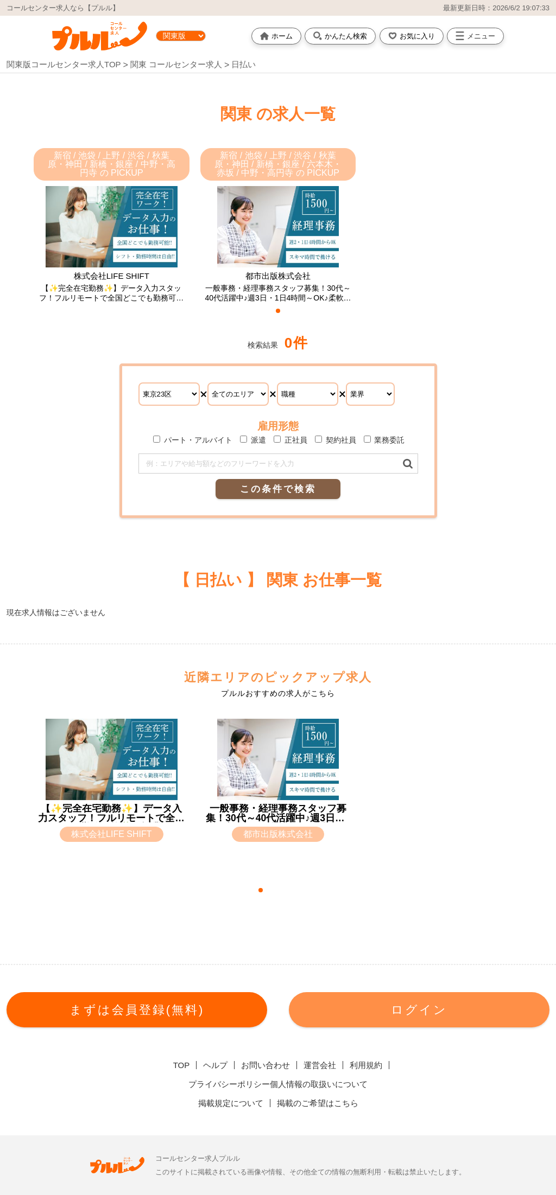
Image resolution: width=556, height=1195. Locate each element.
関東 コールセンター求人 (177, 64)
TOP (181, 1065)
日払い (243, 64)
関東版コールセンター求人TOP (64, 64)
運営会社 (320, 1065)
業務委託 (384, 440)
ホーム (276, 36)
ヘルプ (215, 1065)
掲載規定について (230, 1103)
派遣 (253, 440)
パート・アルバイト (192, 440)
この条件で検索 (278, 489)
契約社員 (335, 440)
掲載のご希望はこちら (317, 1103)
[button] (278, 311)
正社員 (290, 440)
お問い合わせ (265, 1065)
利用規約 (366, 1065)
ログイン (419, 1010)
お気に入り (411, 35)
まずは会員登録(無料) (137, 1010)
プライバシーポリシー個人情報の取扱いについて (278, 1084)
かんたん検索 (340, 35)
